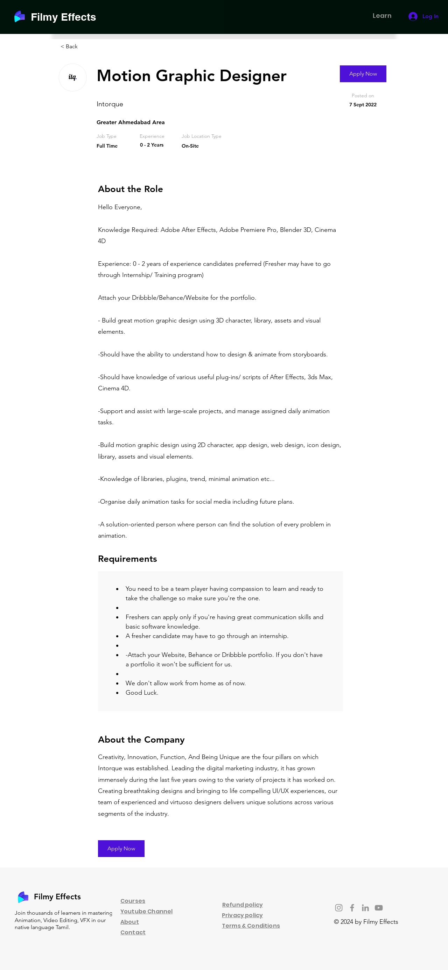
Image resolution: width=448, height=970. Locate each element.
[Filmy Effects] (68, 16)
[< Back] (85, 46)
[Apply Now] (363, 73)
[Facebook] (352, 908)
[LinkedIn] (365, 908)
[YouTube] (379, 908)
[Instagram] (339, 908)
